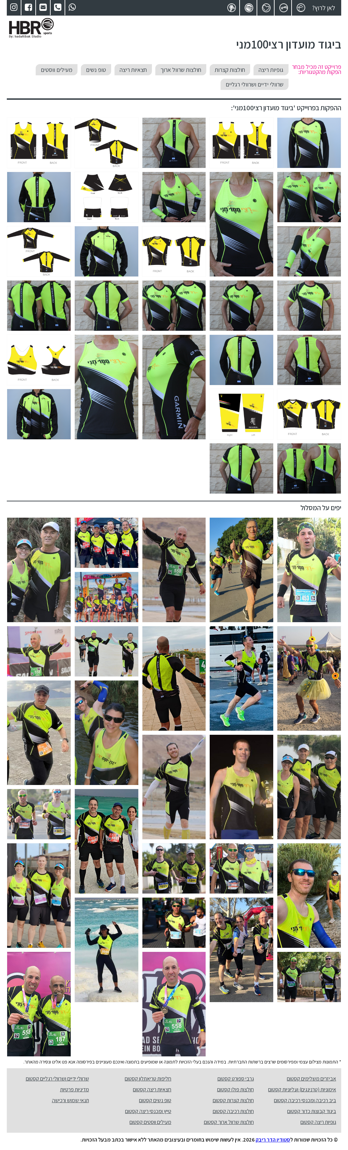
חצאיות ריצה (133, 70)
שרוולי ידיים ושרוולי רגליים (254, 84)
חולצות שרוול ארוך (180, 70)
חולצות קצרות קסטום (233, 1100)
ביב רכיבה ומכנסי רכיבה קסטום (305, 1100)
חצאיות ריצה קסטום (152, 1089)
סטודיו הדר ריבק (273, 1139)
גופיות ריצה (271, 70)
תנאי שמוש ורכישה (70, 1100)
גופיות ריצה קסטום (318, 1122)
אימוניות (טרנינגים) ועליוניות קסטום (302, 1089)
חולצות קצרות (230, 70)
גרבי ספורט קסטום (236, 1078)
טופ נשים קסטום (155, 1100)
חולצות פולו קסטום (235, 1089)
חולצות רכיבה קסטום (233, 1111)
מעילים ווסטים (56, 70)
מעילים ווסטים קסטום (150, 1122)
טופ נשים (96, 70)
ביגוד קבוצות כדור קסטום (311, 1111)
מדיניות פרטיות (74, 1089)
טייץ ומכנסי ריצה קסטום (148, 1111)
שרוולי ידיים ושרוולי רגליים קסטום (57, 1078)
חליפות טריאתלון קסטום (148, 1078)
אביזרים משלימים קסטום (311, 1078)
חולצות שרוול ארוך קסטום (229, 1122)
